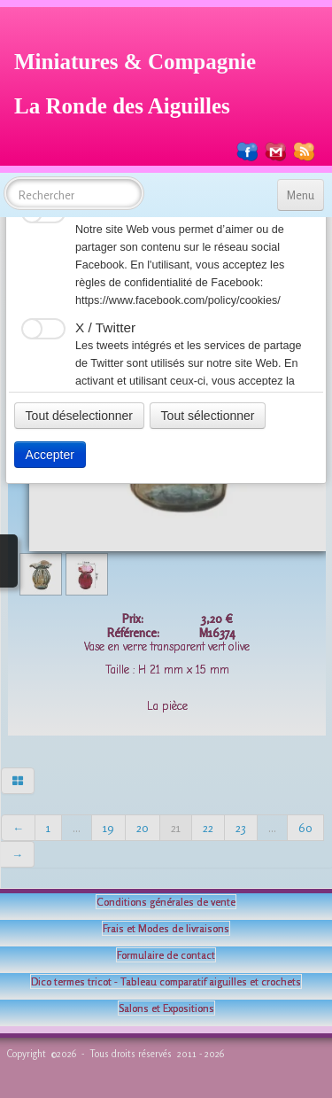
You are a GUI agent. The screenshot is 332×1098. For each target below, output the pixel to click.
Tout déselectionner (79, 416)
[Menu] (300, 195)
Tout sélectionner (208, 416)
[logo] (141, 81)
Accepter (50, 455)
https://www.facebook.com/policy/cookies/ (178, 300)
